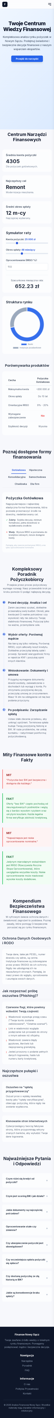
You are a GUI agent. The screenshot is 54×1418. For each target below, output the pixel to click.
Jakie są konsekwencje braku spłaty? (23, 1296)
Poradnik (27, 1365)
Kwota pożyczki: (20, 241)
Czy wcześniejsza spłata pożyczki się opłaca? (25, 1263)
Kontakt (27, 1393)
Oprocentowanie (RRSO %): (21, 262)
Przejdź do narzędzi (27, 58)
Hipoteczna (35, 471)
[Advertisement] (27, 89)
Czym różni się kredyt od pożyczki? (20, 1182)
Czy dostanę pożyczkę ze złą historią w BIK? (22, 1280)
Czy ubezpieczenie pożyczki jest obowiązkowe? (24, 1246)
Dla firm (34, 485)
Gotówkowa (19, 471)
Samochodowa (37, 478)
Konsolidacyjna (16, 478)
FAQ (27, 1370)
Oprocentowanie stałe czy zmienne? (21, 1230)
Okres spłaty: (20, 251)
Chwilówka (21, 485)
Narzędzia (27, 1361)
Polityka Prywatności (27, 1388)
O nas (27, 1384)
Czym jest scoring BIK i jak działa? (25, 1197)
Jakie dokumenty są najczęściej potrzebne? (24, 1213)
